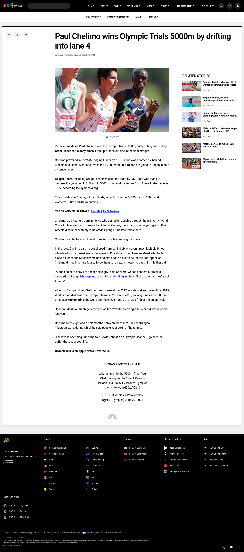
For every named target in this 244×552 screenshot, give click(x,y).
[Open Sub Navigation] (94, 6)
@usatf (139, 378)
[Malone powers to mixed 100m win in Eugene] (191, 148)
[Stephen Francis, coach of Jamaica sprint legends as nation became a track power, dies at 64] (191, 101)
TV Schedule (111, 211)
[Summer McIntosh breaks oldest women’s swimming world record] (191, 86)
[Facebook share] (9, 35)
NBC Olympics (93, 16)
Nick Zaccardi (208, 90)
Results (95, 211)
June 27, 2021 (134, 400)
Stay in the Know (10, 451)
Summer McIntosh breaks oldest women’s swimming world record (219, 83)
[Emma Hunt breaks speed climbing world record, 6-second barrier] (191, 117)
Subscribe (9, 463)
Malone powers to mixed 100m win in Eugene (218, 145)
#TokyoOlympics (136, 383)
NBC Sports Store (44, 533)
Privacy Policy (75, 533)
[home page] (13, 6)
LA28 (138, 16)
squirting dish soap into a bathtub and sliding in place (100, 276)
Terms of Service (117, 533)
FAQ (34, 533)
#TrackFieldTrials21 (110, 383)
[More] (221, 6)
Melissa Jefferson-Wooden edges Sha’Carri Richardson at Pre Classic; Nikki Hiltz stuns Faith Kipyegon (220, 129)
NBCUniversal (18, 537)
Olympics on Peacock (118, 16)
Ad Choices (65, 533)
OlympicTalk (62, 55)
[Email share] (25, 35)
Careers (14, 533)
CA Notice (106, 533)
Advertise (6, 533)
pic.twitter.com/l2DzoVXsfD (122, 387)
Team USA (152, 16)
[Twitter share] (17, 35)
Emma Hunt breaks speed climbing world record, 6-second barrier (219, 114)
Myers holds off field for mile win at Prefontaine (219, 160)
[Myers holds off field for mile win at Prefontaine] (191, 163)
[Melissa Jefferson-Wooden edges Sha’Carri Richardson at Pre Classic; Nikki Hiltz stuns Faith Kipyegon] (191, 132)
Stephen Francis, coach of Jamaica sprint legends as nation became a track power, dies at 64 (219, 99)
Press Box (55, 533)
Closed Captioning (25, 533)
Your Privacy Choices (94, 533)
